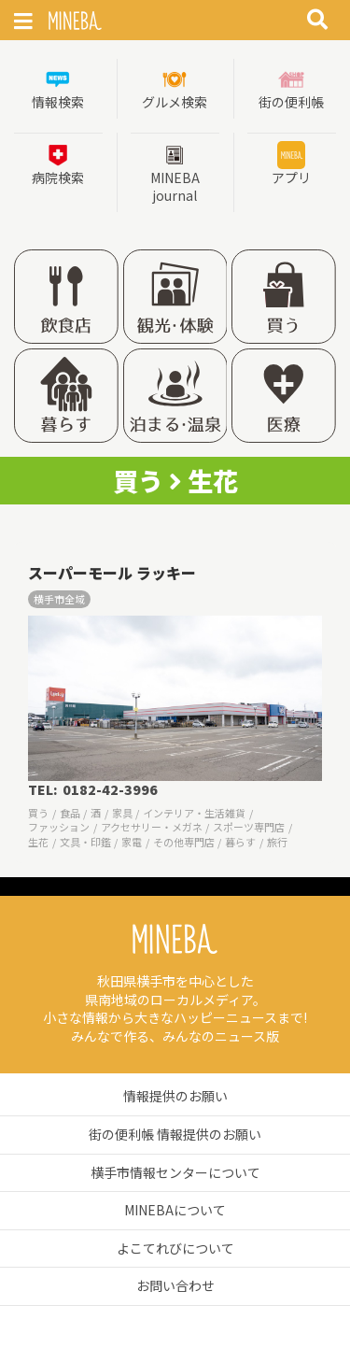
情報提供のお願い (175, 1095)
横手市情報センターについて (175, 1172)
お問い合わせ (175, 1285)
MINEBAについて (175, 1209)
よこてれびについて (175, 1248)
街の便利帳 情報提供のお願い (175, 1134)
